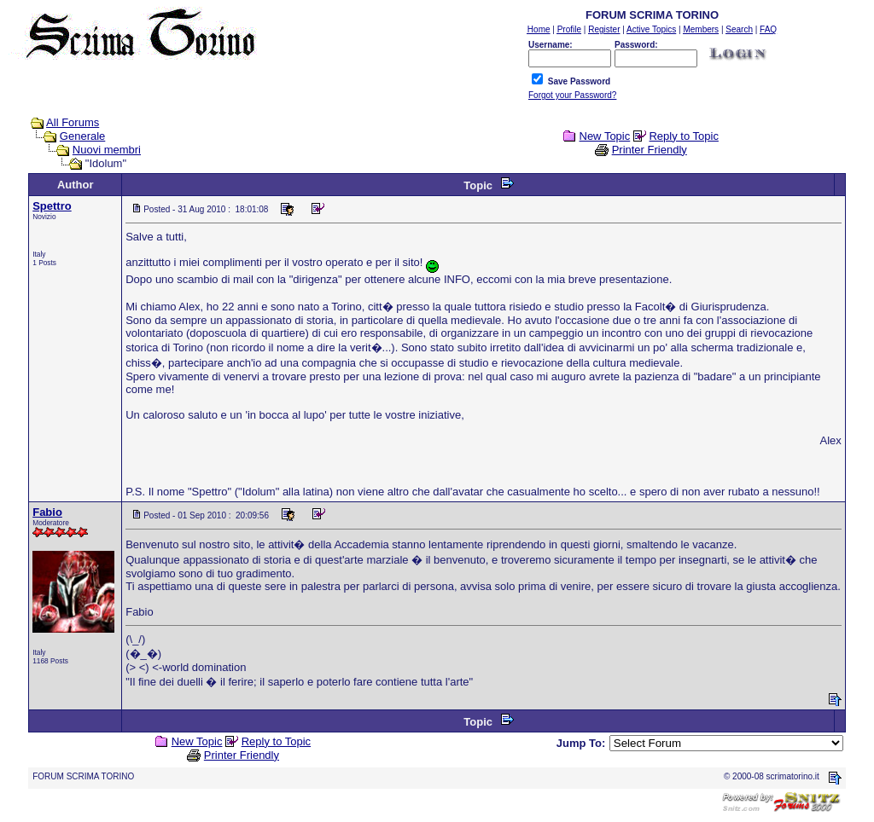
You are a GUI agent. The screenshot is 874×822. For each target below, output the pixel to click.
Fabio (47, 512)
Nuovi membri (107, 149)
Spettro (52, 206)
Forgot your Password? (572, 95)
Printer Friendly (649, 149)
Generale (82, 136)
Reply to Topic (683, 136)
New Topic (605, 136)
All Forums (72, 122)
